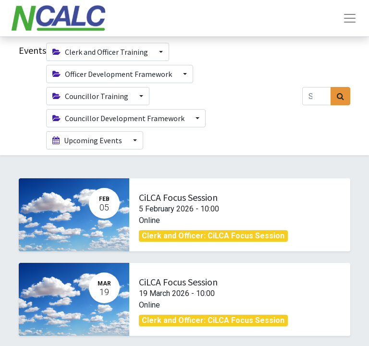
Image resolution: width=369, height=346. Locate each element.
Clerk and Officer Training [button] (100, 52)
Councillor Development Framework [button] (119, 118)
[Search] (340, 96)
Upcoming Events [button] (87, 140)
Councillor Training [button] (91, 96)
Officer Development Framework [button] (112, 74)
